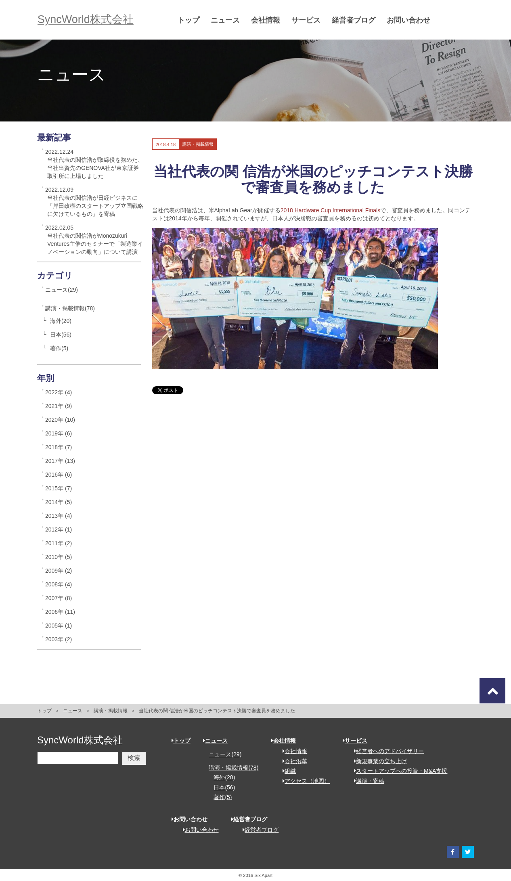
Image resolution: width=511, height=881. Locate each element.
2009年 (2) (58, 570)
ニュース (227, 20)
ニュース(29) (61, 290)
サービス (308, 20)
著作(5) (59, 348)
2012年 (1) (58, 529)
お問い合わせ (410, 20)
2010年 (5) (58, 557)
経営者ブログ (355, 20)
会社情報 (267, 20)
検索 (134, 757)
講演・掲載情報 (111, 711)
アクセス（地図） (303, 781)
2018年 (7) (58, 447)
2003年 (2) (58, 639)
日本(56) (60, 334)
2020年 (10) (60, 419)
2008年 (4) (58, 584)
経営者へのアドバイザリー (386, 751)
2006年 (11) (60, 612)
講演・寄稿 (366, 781)
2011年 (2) (58, 543)
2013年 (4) (58, 516)
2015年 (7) (58, 488)
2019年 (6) (58, 433)
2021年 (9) (58, 406)
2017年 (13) (60, 461)
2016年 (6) (58, 474)
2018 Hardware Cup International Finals (330, 210)
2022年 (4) (58, 392)
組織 (286, 771)
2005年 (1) (58, 625)
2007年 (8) (58, 598)
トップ (190, 20)
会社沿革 (292, 761)
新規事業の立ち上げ (377, 761)
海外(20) (60, 321)
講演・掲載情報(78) (70, 308)
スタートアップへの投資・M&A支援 (397, 771)
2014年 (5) (58, 502)
